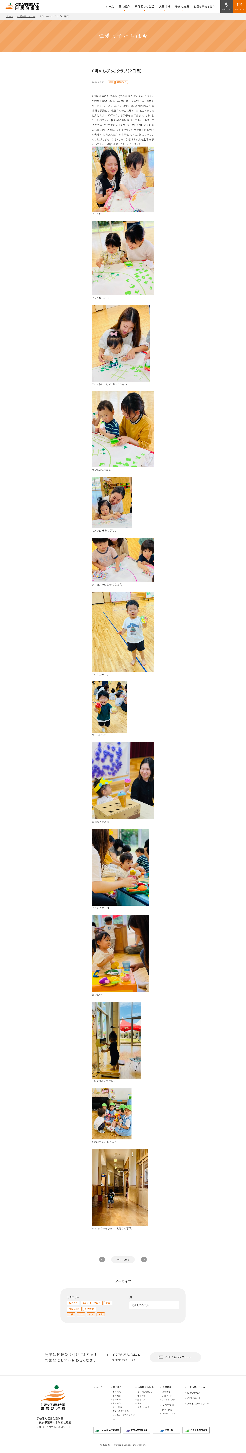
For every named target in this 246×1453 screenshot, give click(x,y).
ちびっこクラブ (168, 1413)
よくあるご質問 (168, 1399)
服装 (139, 1403)
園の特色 (117, 1391)
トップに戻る (123, 1259)
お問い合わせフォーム (175, 1357)
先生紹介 (117, 1403)
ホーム (110, 6)
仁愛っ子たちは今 (205, 6)
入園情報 (164, 6)
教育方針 (117, 1399)
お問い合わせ (194, 1398)
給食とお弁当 (143, 1407)
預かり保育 (167, 1409)
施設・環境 (117, 1407)
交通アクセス (194, 1392)
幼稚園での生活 (144, 6)
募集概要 (166, 1391)
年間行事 (141, 1395)
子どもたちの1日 (144, 1391)
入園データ (167, 1395)
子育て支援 (182, 6)
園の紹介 (124, 6)
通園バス (141, 1399)
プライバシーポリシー (198, 1403)
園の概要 (117, 1395)
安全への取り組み (121, 1411)
